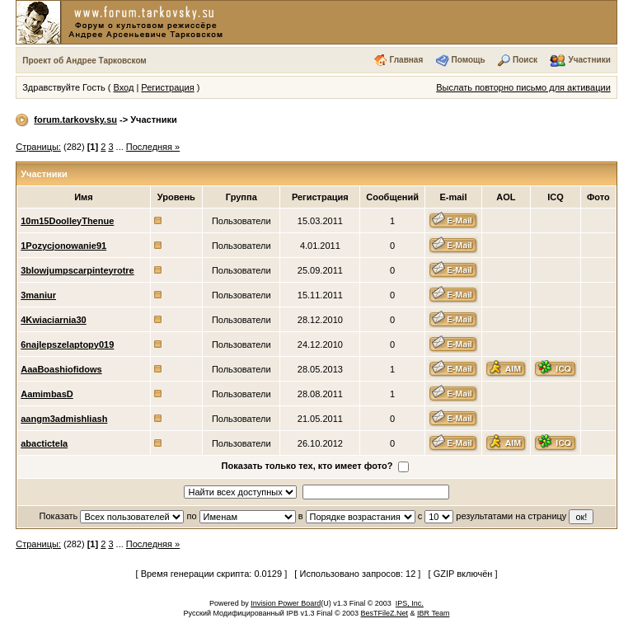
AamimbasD (47, 394)
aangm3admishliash (64, 419)
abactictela (44, 443)
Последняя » (153, 147)
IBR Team (433, 613)
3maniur (38, 295)
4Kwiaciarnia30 (54, 320)
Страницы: (38, 147)
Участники (589, 59)
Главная (407, 59)
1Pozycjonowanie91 (63, 246)
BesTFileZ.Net (385, 613)
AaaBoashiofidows (61, 369)
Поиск (525, 59)
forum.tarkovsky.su (75, 119)
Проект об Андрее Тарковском (84, 60)
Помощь (468, 59)
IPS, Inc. (410, 603)
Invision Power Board (286, 603)
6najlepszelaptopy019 (67, 344)
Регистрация (167, 87)
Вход (123, 87)
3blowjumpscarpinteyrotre (77, 270)
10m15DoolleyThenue (67, 221)
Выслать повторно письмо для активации (523, 87)
